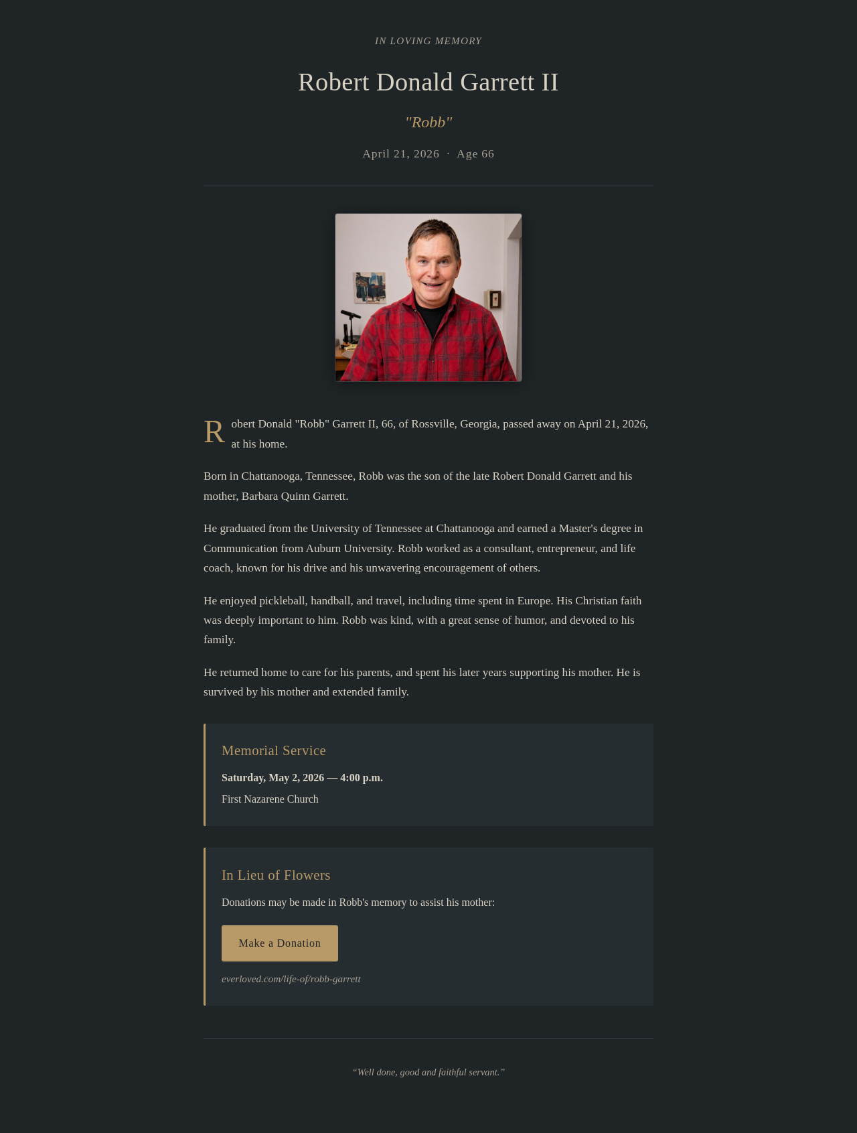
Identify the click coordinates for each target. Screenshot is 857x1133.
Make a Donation (280, 943)
